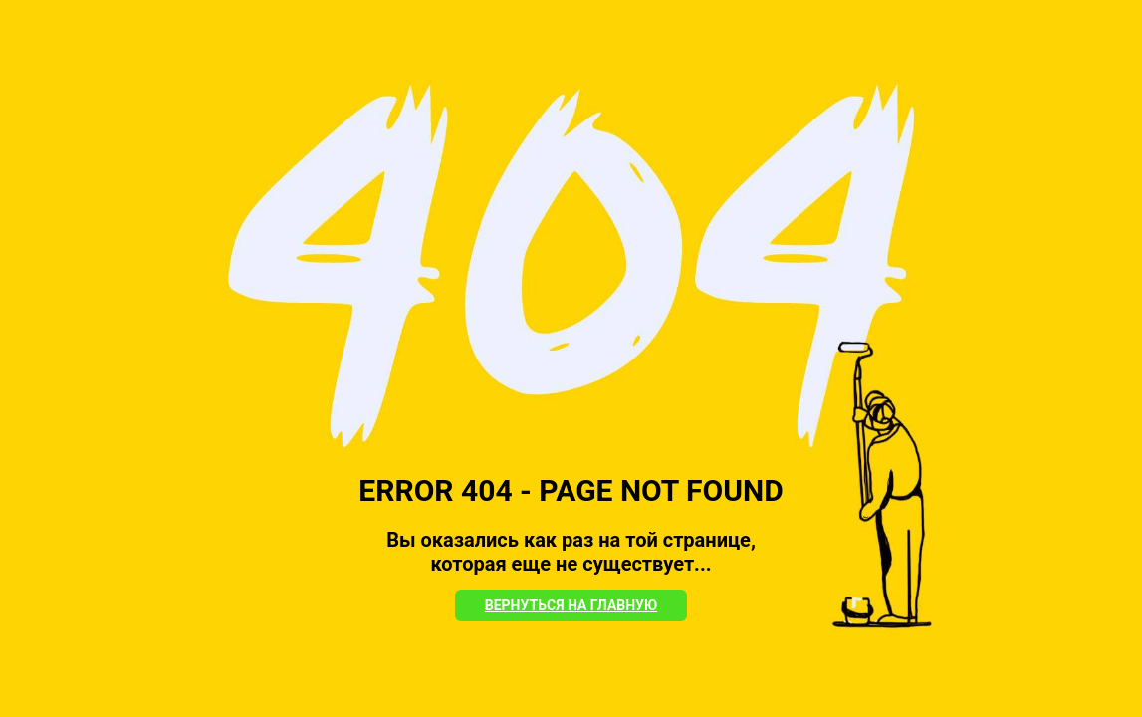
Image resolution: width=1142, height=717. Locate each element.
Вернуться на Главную (571, 605)
